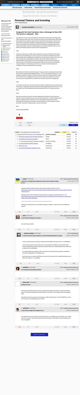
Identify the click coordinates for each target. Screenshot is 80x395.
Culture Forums (28, 7)
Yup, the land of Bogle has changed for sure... (30, 148)
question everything (28, 27)
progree (25, 178)
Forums (45, 5)
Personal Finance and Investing (42, 7)
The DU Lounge (6, 49)
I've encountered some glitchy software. (28, 143)
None (64, 132)
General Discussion (7, 48)
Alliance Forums (6, 56)
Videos (35, 5)
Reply (73, 125)
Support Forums (6, 59)
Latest (15, 5)
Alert (20, 125)
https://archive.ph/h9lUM (22, 109)
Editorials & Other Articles (6, 46)
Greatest (25, 5)
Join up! (64, 5)
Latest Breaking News (7, 43)
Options (57, 211)
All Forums (5, 51)
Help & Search (6, 60)
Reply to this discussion (39, 334)
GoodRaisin (26, 267)
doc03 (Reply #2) (74, 233)
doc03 (24, 215)
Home (5, 5)
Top (28, 211)
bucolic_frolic (26, 282)
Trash (29, 125)
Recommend (19, 117)
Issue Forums (5, 52)
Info (20, 122)
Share (63, 125)
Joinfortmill (26, 308)
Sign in (74, 5)
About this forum (23, 22)
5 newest (74, 132)
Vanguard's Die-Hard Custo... (60, 7)
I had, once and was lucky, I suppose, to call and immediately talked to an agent (40, 141)
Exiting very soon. (23, 145)
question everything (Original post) (71, 178)
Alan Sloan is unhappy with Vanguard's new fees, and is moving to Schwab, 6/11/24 (39, 136)
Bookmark (29, 122)
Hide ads (54, 5)
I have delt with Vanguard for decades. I (28, 139)
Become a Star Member (6, 41)
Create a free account (5, 35)
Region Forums (6, 57)
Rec (20, 211)
